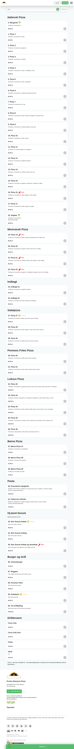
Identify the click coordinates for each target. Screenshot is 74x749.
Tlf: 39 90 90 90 (11, 686)
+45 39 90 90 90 (14, 691)
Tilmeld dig (65, 2)
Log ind (57, 2)
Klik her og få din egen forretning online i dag (16, 740)
